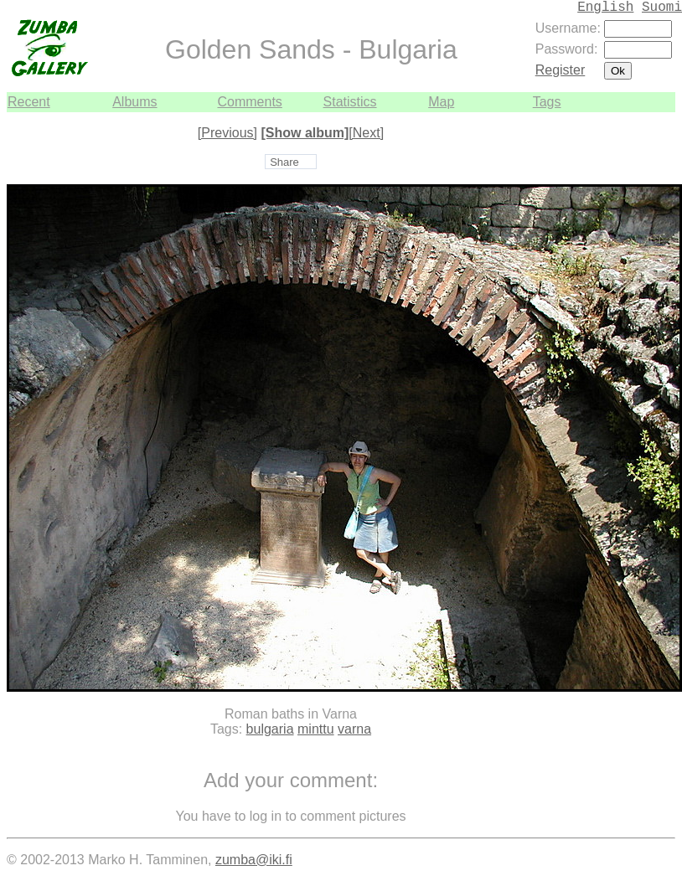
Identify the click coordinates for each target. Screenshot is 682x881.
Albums (134, 102)
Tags (547, 102)
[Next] (366, 133)
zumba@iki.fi (253, 860)
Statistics (350, 102)
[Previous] (227, 133)
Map (441, 102)
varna (354, 729)
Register (560, 70)
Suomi (662, 7)
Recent (29, 102)
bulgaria (270, 729)
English (605, 7)
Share (284, 162)
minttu (315, 729)
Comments (249, 102)
